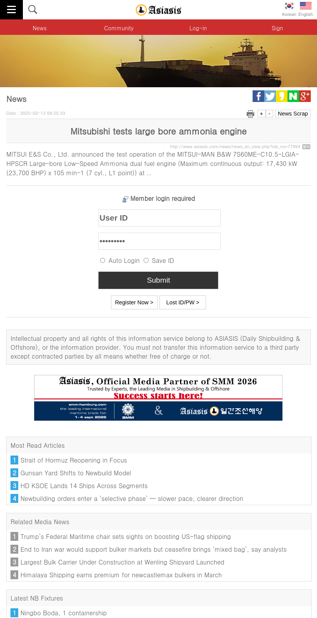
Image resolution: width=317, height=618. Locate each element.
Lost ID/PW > (182, 302)
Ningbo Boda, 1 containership (64, 612)
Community (118, 28)
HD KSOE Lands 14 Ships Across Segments (84, 485)
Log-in (198, 28)
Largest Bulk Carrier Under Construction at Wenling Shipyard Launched (123, 562)
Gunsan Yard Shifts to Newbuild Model (76, 472)
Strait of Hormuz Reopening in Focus (74, 460)
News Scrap (293, 113)
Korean (289, 9)
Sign (277, 28)
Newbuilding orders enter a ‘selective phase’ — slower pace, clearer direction (132, 498)
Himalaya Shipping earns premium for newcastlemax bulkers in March (121, 574)
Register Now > (134, 302)
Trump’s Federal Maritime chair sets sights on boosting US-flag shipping (126, 536)
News (40, 28)
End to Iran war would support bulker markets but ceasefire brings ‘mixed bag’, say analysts (154, 549)
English (305, 9)
